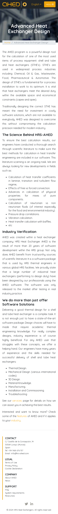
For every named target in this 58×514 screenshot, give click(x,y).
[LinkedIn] (31, 503)
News (7, 480)
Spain (7, 447)
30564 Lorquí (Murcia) (15, 444)
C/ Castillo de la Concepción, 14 (19, 441)
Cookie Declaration (13, 468)
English (35, 4)
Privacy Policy (11, 465)
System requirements (14, 493)
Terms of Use (11, 462)
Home (5, 3)
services (17, 400)
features (22, 416)
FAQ (7, 489)
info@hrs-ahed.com (20, 453)
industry (16, 420)
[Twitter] (26, 503)
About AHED (10, 477)
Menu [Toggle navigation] (50, 4)
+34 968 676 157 (16, 450)
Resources (10, 496)
